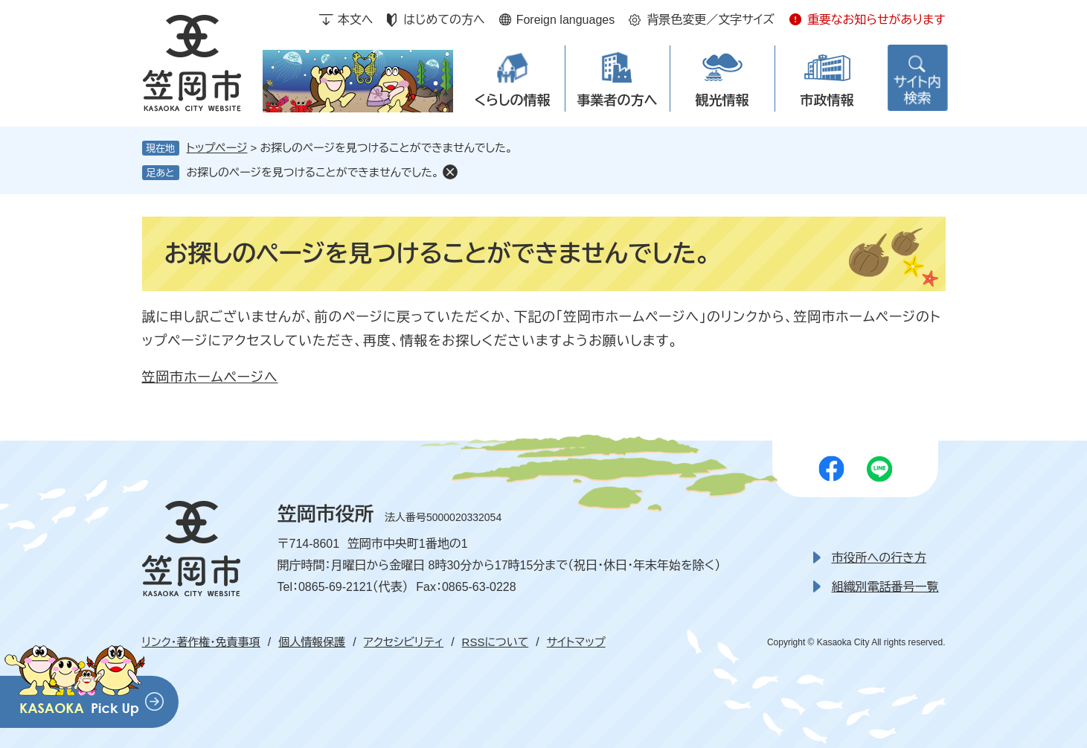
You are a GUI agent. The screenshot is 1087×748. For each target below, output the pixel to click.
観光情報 (722, 100)
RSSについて (495, 642)
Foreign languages (565, 19)
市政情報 (827, 100)
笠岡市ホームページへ (210, 377)
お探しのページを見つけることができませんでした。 (313, 172)
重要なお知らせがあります (876, 19)
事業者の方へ (617, 100)
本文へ (355, 19)
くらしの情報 (512, 100)
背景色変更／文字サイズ (711, 19)
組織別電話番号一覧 (885, 587)
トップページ (217, 147)
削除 (450, 171)
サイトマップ (576, 642)
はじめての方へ (443, 19)
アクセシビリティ (403, 642)
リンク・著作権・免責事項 (201, 642)
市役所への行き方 (879, 558)
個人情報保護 (311, 642)
